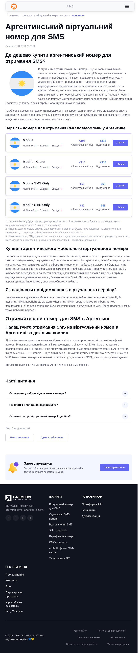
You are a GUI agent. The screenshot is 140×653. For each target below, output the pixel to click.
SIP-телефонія (58, 530)
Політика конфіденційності (111, 630)
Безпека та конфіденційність (81, 644)
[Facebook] (8, 518)
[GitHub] (16, 518)
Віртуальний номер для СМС (61, 506)
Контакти (12, 580)
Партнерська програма (14, 594)
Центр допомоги (19, 437)
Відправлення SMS (61, 524)
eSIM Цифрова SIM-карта (61, 550)
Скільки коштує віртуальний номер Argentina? (40, 416)
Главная (12, 15)
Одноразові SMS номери (59, 516)
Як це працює (118, 637)
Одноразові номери (52, 437)
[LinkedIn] (23, 518)
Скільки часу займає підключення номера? (37, 393)
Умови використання (118, 644)
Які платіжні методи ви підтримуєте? (33, 404)
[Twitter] (30, 518)
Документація (91, 516)
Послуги (27, 15)
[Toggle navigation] (126, 6)
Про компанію (15, 574)
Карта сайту (80, 630)
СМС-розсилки (58, 542)
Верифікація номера (61, 536)
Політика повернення (89, 637)
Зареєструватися (114, 467)
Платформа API (92, 504)
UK (69, 6)
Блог (9, 586)
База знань (89, 510)
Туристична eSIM (59, 558)
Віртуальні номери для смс (52, 15)
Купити (120, 142)
